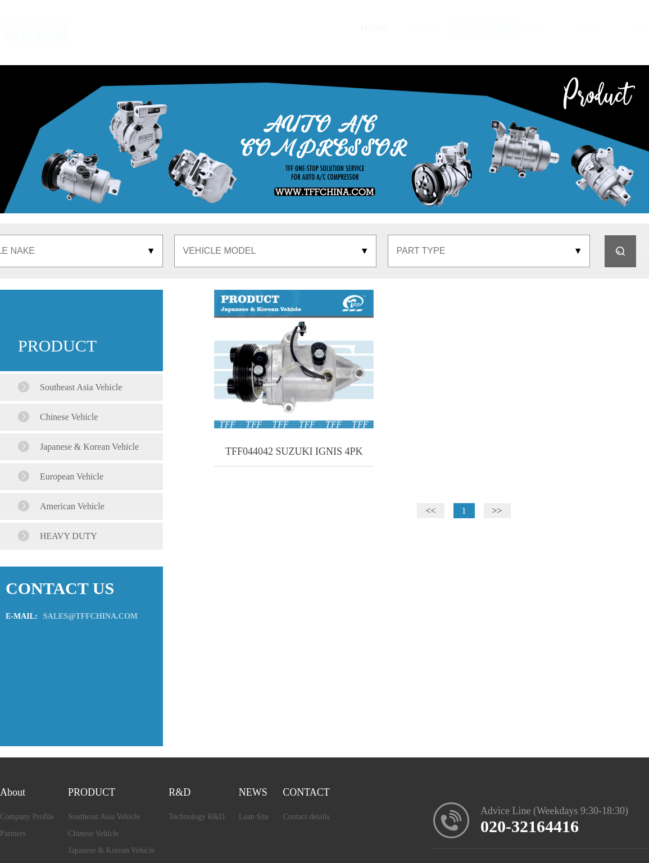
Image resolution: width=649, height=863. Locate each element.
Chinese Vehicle (93, 833)
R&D (447, 28)
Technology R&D (197, 816)
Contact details (306, 816)
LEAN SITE (514, 28)
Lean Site (254, 816)
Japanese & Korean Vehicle (111, 850)
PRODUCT (378, 28)
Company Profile (27, 816)
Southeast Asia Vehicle (104, 816)
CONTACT (592, 28)
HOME (256, 28)
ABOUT (306, 28)
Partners (13, 833)
